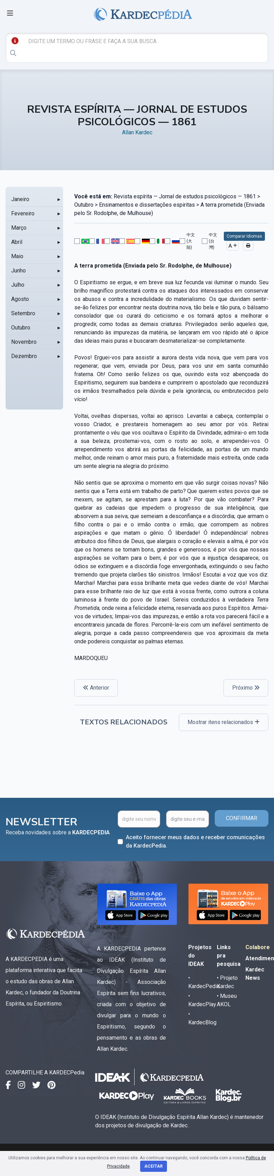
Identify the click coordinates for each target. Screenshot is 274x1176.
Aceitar (153, 1166)
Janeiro (20, 199)
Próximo (246, 687)
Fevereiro (23, 213)
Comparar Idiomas (244, 236)
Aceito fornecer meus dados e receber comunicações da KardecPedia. (195, 841)
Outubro (20, 327)
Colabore (257, 947)
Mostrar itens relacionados (224, 722)
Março (18, 227)
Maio (17, 256)
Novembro (24, 342)
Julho (17, 284)
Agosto (20, 299)
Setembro (23, 313)
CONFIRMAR (241, 818)
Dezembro (24, 356)
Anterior (96, 687)
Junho (18, 270)
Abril (16, 242)
